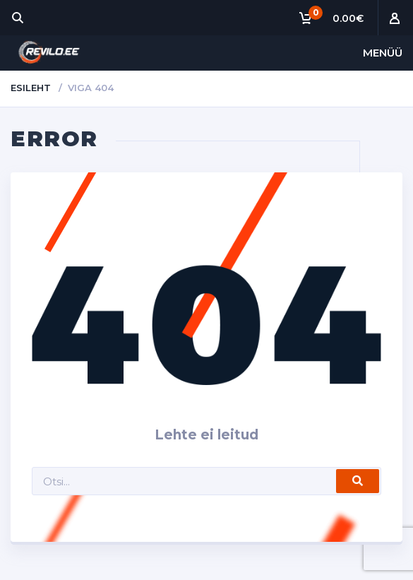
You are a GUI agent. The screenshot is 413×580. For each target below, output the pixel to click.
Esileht (31, 87)
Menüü (382, 52)
